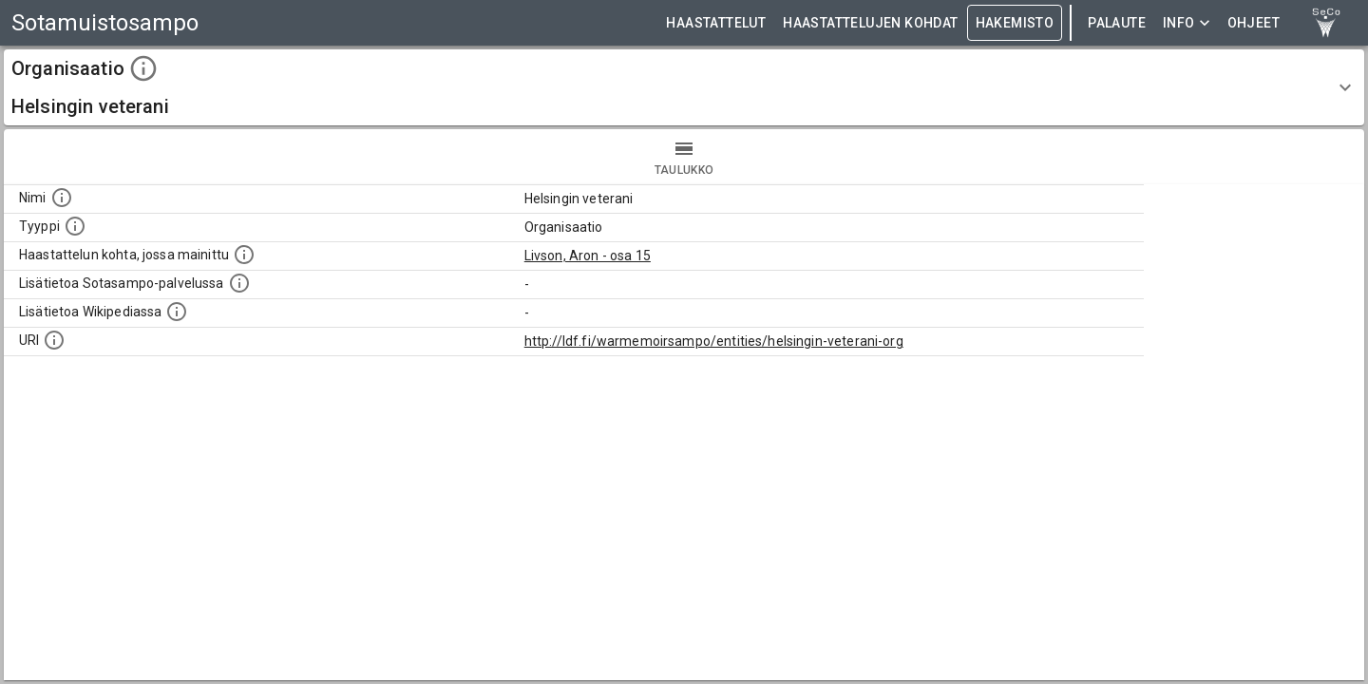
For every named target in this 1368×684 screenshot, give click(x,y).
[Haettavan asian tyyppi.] (75, 226)
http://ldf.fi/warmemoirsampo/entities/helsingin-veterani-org (713, 341)
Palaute (1116, 23)
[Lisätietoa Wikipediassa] (177, 311)
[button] (684, 87)
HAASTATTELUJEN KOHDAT (870, 23)
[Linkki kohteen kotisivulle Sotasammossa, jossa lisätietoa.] (239, 283)
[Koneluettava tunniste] (54, 340)
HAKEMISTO (1015, 23)
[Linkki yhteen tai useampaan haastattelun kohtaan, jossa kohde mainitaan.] (244, 254)
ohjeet (1253, 23)
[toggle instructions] (143, 68)
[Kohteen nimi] (62, 197)
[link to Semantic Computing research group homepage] (1326, 23)
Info (1186, 23)
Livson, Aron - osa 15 (587, 255)
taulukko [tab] (684, 156)
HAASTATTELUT (715, 23)
